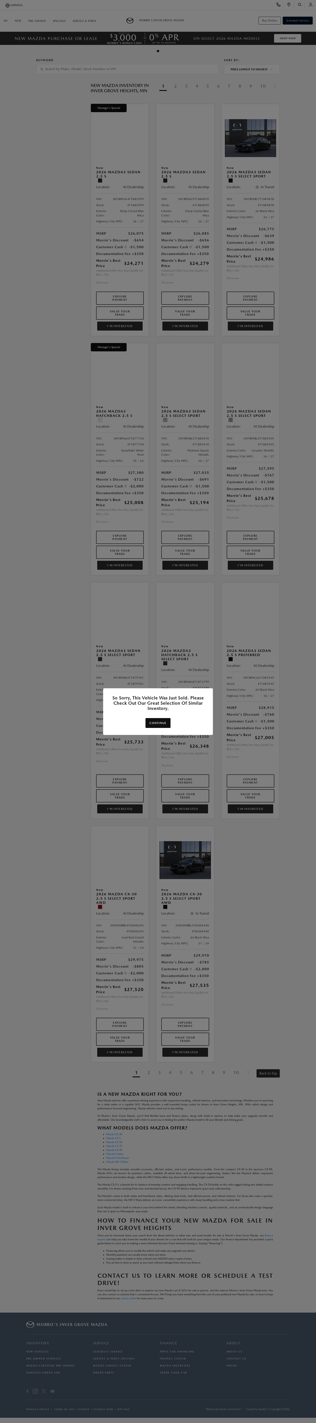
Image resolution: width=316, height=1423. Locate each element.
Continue (157, 723)
